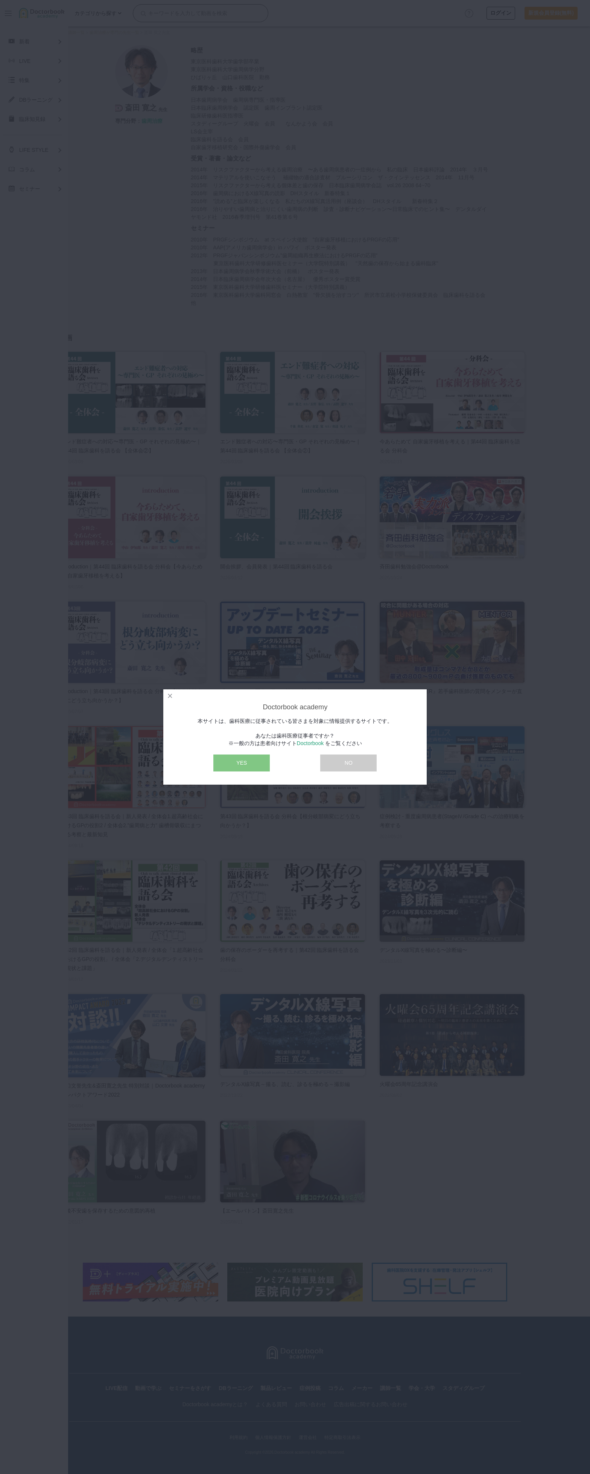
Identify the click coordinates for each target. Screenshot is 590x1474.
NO (349, 763)
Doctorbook (310, 743)
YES (241, 763)
